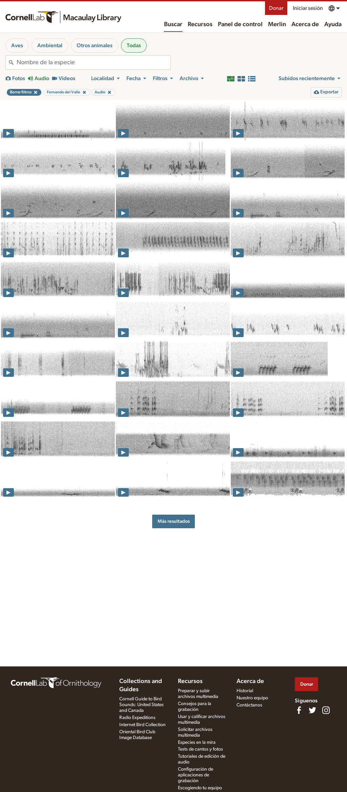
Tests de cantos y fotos (200, 749)
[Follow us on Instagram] (326, 710)
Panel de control (240, 24)
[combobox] (93, 62)
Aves (17, 45)
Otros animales (95, 45)
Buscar (173, 24)
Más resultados (174, 521)
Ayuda (333, 24)
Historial (245, 690)
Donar (276, 8)
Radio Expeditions (137, 717)
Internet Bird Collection (142, 724)
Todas (134, 45)
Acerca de (305, 24)
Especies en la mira (197, 742)
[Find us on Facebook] (299, 710)
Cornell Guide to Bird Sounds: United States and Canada (141, 705)
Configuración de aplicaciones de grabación (195, 775)
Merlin (277, 24)
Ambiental (49, 45)
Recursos (200, 24)
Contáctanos (249, 705)
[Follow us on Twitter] (312, 710)
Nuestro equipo (252, 698)
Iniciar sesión (308, 8)
